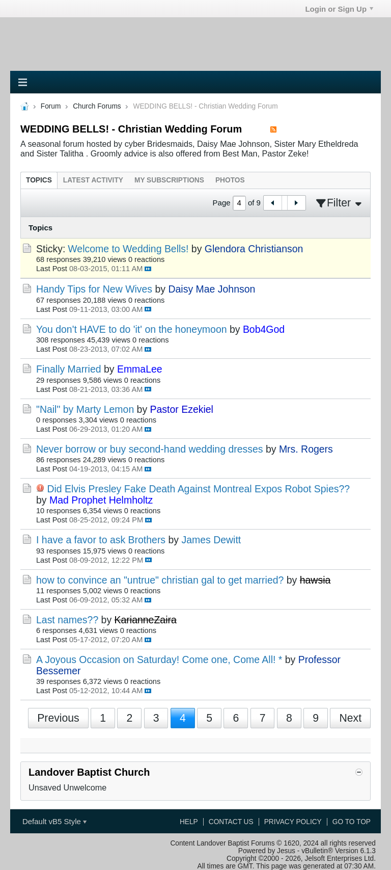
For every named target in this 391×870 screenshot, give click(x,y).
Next (350, 718)
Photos (230, 180)
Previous (58, 718)
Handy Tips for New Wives (94, 289)
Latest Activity (93, 180)
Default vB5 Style (54, 821)
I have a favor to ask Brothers (100, 539)
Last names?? (67, 619)
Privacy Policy (293, 822)
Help (189, 822)
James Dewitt (211, 539)
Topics (39, 180)
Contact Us (231, 822)
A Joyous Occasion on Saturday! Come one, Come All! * (159, 659)
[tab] (39, 180)
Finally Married (68, 369)
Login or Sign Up (339, 9)
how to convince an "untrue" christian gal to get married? (160, 580)
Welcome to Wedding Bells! (128, 248)
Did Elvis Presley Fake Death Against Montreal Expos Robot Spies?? (198, 488)
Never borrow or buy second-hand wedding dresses (149, 449)
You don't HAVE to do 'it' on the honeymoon (131, 329)
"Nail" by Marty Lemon (85, 409)
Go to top (351, 822)
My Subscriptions (169, 180)
